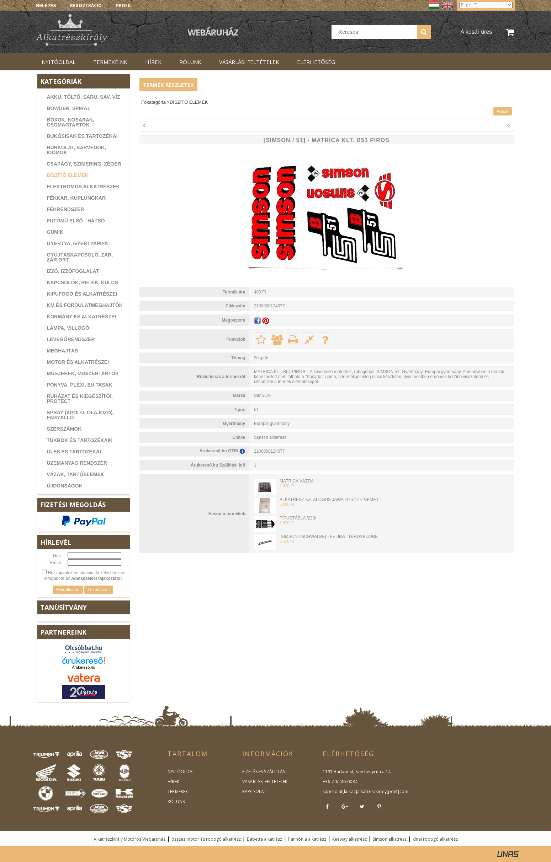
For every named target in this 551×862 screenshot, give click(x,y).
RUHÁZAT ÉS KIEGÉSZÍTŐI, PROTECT (80, 398)
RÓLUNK (176, 801)
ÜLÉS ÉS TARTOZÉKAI (74, 451)
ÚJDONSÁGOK (64, 486)
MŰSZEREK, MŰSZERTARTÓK (83, 373)
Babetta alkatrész (264, 839)
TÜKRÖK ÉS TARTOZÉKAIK (79, 440)
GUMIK (55, 232)
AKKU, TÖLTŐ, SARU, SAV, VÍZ (83, 97)
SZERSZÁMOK (64, 429)
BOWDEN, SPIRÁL (68, 108)
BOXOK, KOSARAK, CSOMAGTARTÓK (70, 122)
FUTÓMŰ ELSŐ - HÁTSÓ (76, 220)
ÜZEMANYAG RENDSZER (77, 463)
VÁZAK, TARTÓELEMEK (75, 474)
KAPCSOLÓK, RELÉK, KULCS (82, 282)
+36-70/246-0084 (340, 782)
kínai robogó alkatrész (435, 839)
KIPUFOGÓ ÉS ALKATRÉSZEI (82, 294)
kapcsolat (332, 791)
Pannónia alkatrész (307, 839)
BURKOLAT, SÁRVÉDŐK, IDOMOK (76, 150)
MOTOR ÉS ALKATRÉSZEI (78, 362)
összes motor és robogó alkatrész (206, 839)
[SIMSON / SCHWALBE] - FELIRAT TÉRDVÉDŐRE (329, 536)
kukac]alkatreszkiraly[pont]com (375, 791)
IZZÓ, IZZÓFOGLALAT (73, 271)
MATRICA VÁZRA (297, 481)
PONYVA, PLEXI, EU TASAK (79, 385)
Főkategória (153, 102)
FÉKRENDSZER (65, 209)
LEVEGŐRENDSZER (71, 339)
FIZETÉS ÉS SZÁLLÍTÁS (263, 772)
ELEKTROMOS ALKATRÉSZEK (83, 186)
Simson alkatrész (390, 839)
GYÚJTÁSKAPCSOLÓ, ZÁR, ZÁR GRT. (80, 257)
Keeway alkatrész (349, 839)
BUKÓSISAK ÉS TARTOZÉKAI (82, 136)
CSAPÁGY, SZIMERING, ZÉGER (84, 164)
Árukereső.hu (83, 667)
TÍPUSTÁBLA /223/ (298, 518)
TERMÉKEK (177, 791)
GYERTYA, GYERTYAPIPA (77, 243)
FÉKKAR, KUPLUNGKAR (76, 198)
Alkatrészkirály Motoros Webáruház (129, 839)
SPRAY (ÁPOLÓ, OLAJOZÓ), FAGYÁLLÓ (80, 415)
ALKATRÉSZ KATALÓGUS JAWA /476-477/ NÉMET (329, 499)
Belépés (46, 5)
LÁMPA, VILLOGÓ (68, 328)
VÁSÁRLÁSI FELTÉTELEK (264, 782)
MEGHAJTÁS (62, 351)
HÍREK (173, 782)
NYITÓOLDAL (181, 772)
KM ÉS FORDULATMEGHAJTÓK (85, 305)
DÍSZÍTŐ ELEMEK (67, 175)
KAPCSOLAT (254, 791)
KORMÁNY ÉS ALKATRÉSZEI (81, 316)
